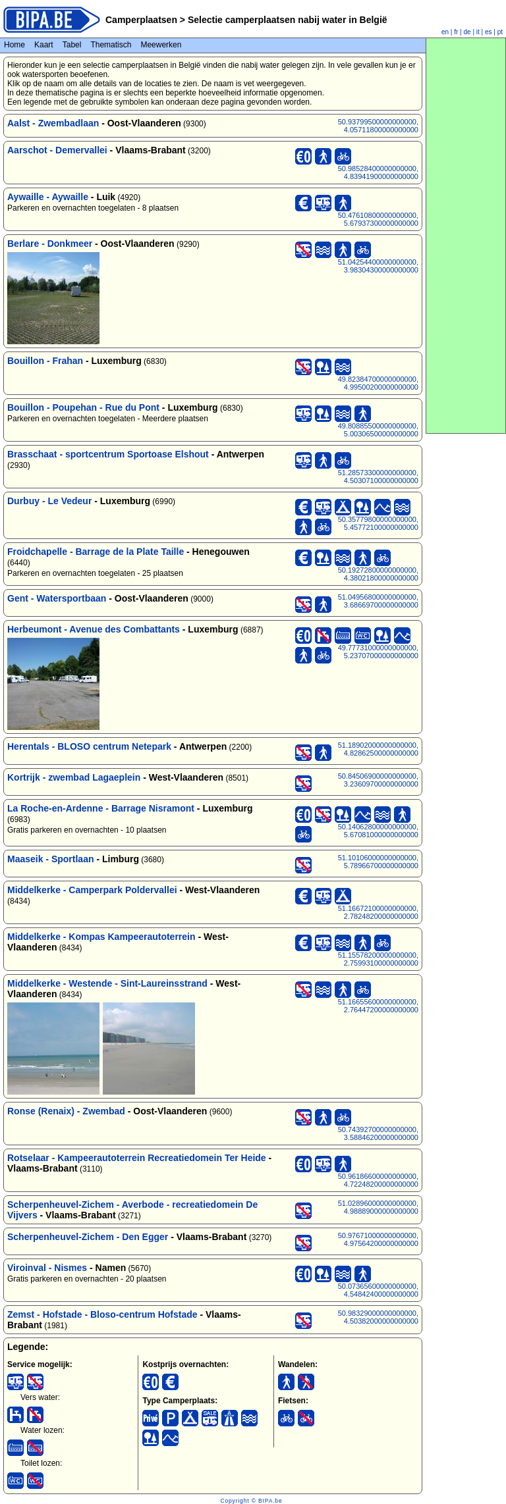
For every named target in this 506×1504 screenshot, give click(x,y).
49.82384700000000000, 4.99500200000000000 (378, 383)
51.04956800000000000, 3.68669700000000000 (378, 601)
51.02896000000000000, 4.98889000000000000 (378, 1207)
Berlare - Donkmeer (49, 243)
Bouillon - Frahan (45, 360)
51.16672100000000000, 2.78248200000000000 (378, 912)
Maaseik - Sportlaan (50, 859)
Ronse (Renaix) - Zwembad (66, 1111)
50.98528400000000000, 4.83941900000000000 (378, 172)
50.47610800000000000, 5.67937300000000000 (378, 219)
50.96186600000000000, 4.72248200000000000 (378, 1180)
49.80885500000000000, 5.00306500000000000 (378, 430)
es (488, 32)
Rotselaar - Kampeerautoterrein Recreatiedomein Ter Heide (136, 1158)
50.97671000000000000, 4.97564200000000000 (378, 1239)
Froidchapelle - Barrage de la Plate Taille (95, 551)
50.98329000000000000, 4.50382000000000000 (378, 1317)
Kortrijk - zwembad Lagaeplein (73, 777)
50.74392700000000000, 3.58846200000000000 (378, 1133)
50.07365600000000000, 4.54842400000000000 (378, 1290)
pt (500, 32)
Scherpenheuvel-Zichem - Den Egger (87, 1237)
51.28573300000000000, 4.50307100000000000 (378, 476)
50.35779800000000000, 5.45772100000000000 (378, 523)
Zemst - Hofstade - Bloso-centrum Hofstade (102, 1314)
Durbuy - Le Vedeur (49, 501)
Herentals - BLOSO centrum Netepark (89, 746)
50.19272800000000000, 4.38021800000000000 (378, 574)
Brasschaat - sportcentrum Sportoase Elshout (108, 454)
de (467, 32)
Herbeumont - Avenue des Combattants (93, 629)
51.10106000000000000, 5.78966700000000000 (378, 861)
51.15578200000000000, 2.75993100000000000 (378, 959)
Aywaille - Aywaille (47, 197)
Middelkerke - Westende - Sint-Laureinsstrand (107, 983)
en (445, 32)
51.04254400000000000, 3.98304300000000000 (378, 266)
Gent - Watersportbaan (56, 598)
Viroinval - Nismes (47, 1267)
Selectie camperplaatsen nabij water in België (286, 19)
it (478, 32)
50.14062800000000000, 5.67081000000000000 (378, 831)
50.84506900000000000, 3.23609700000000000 (378, 780)
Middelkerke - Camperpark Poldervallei (92, 890)
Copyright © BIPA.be (251, 1500)
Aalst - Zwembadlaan (53, 123)
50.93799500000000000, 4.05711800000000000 (378, 126)
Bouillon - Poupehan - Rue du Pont (83, 407)
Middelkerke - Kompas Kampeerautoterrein (101, 936)
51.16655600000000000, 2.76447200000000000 (378, 1006)
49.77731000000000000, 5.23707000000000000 (378, 652)
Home (14, 44)
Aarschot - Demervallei (57, 150)
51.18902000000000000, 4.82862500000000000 (378, 749)
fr (456, 32)
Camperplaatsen (141, 19)
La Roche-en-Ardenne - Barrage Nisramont (100, 808)
